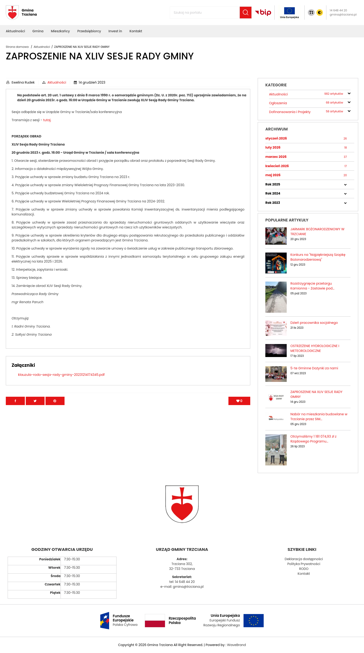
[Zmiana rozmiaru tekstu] (311, 12)
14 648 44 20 (338, 10)
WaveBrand (236, 645)
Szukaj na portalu (179, 9)
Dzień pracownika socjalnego (314, 322)
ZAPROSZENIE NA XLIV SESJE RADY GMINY (316, 394)
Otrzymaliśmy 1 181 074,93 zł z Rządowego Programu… (313, 439)
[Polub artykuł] (239, 406)
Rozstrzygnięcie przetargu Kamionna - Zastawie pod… (312, 286)
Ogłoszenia (306, 103)
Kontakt (304, 573)
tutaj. (133, 125)
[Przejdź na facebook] (15, 406)
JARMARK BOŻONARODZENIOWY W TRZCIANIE (317, 231)
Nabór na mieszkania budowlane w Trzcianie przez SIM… (318, 416)
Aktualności (56, 82)
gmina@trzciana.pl (343, 14)
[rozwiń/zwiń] (349, 93)
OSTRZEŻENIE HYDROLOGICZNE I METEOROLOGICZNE (314, 348)
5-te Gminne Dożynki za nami (314, 368)
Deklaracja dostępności (304, 559)
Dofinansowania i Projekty (306, 112)
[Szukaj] (246, 12)
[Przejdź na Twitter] (35, 406)
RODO (303, 568)
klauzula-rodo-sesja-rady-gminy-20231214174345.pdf (61, 379)
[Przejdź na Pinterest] (55, 406)
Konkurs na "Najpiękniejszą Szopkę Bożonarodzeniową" (317, 257)
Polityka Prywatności (303, 564)
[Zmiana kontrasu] (319, 12)
